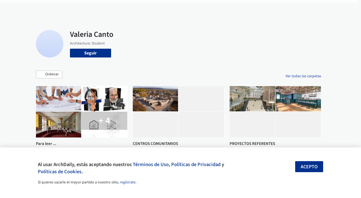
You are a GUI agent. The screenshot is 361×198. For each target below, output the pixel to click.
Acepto (309, 166)
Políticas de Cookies (59, 171)
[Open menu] (343, 7)
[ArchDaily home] (17, 7)
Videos (250, 8)
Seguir (90, 53)
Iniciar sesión (280, 8)
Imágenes (175, 8)
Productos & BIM (204, 8)
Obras (156, 8)
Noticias (232, 8)
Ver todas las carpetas (303, 76)
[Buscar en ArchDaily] (93, 7)
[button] (49, 74)
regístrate (128, 182)
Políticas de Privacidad (196, 164)
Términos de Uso (151, 164)
